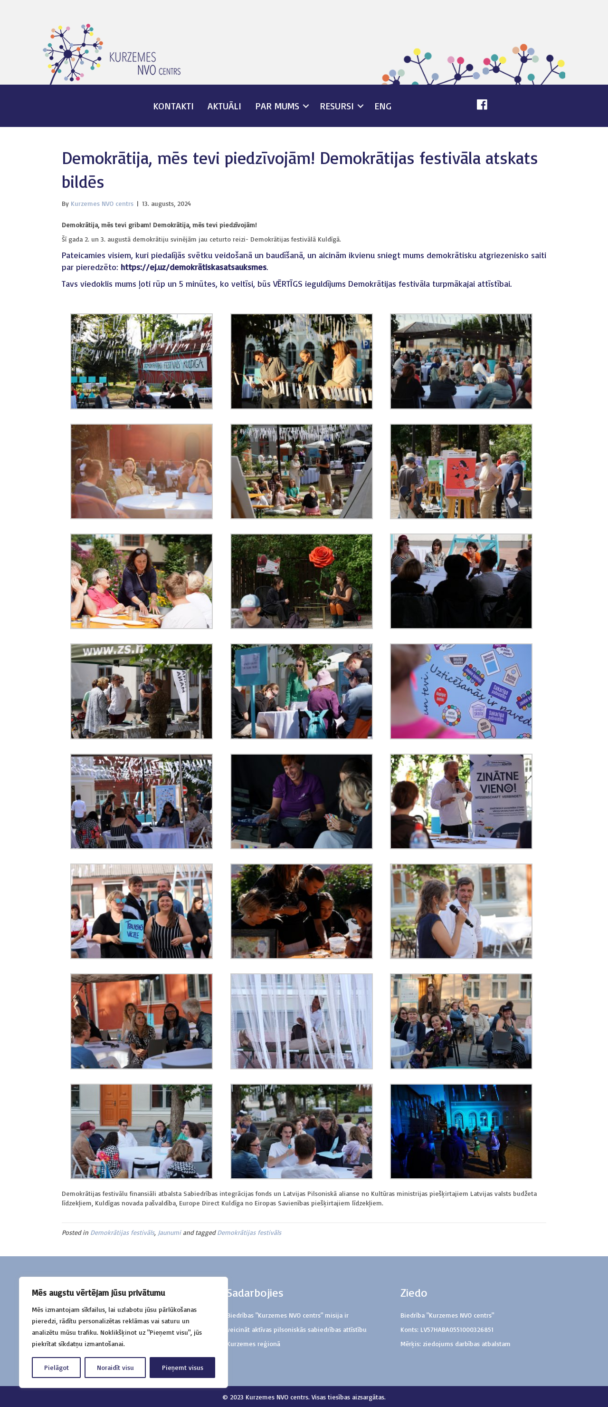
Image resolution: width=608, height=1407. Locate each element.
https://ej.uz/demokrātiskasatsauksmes (192, 267)
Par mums (277, 106)
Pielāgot (56, 1367)
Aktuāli (224, 106)
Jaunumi (169, 1232)
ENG (382, 106)
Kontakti (173, 106)
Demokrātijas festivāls (122, 1232)
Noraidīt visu (115, 1367)
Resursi (337, 106)
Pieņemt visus (182, 1367)
